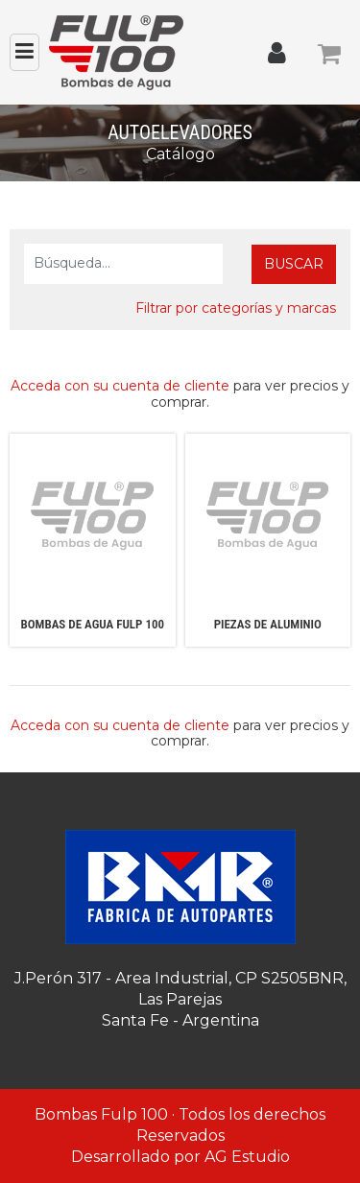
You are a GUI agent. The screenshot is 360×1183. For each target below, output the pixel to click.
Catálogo (180, 154)
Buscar (294, 263)
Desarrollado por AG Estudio (180, 1157)
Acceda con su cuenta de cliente (120, 385)
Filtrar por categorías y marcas (235, 308)
